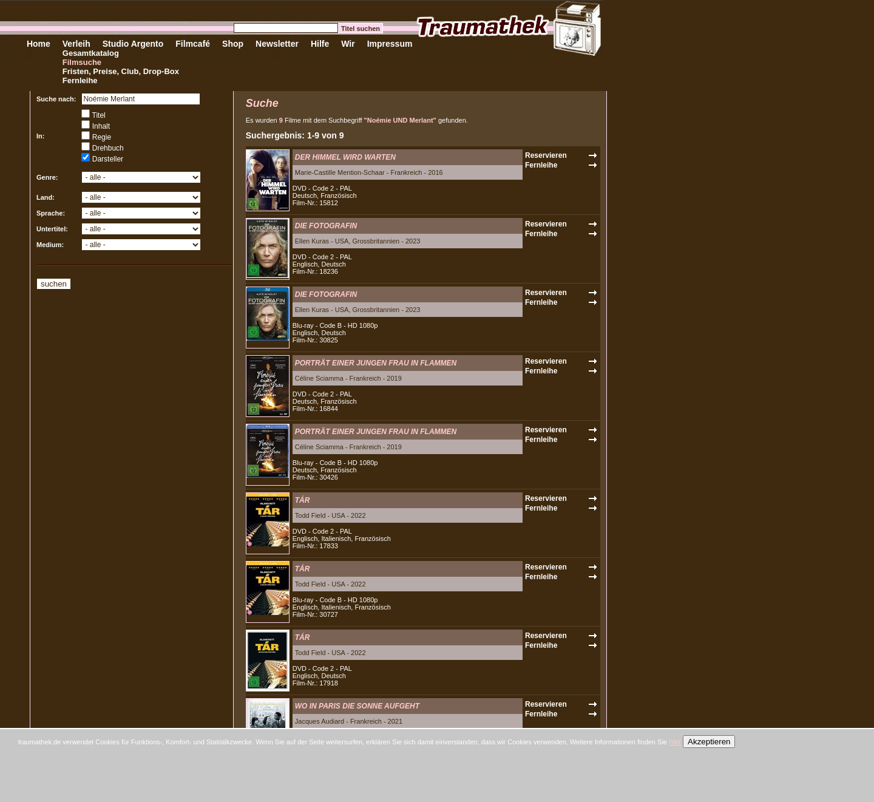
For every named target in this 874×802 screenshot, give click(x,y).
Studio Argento (133, 44)
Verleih (76, 44)
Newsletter (277, 44)
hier (675, 742)
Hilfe (320, 44)
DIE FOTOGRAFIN (326, 226)
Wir (347, 44)
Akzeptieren (709, 741)
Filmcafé (192, 44)
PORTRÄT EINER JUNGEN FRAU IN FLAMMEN (375, 363)
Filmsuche (82, 62)
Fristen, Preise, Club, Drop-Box (121, 71)
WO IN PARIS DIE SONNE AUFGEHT (357, 706)
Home (38, 44)
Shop (232, 44)
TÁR (302, 500)
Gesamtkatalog (91, 53)
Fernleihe (80, 80)
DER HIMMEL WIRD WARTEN (345, 157)
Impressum (390, 44)
